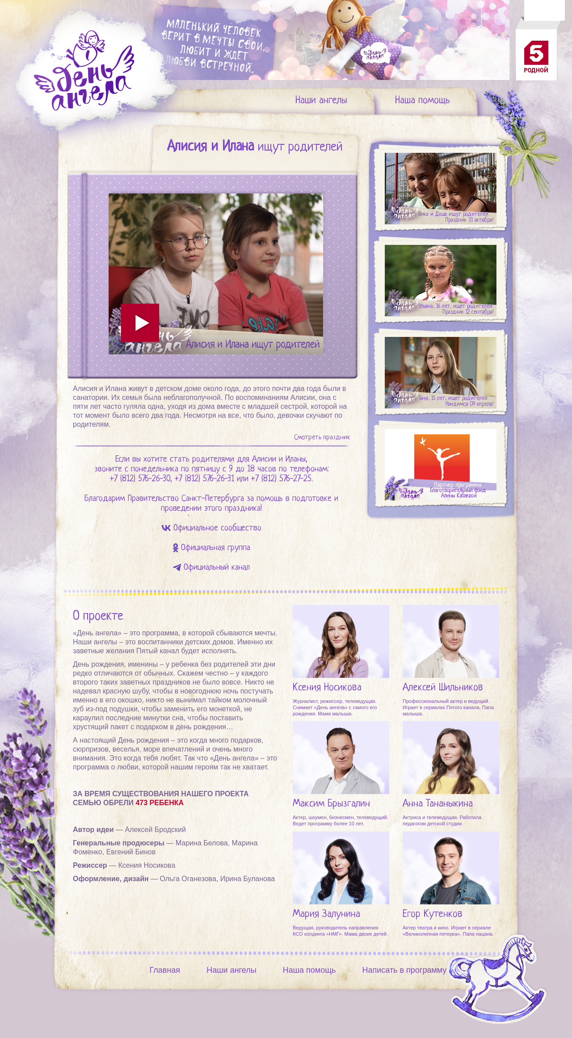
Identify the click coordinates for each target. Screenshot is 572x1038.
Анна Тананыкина (438, 804)
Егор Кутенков (433, 914)
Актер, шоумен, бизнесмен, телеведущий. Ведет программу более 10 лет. (340, 820)
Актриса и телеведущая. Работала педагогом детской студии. (442, 820)
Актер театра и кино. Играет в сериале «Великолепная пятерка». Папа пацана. (448, 931)
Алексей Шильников (443, 687)
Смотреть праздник (322, 437)
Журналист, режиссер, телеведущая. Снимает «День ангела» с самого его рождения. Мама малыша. (335, 707)
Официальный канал (217, 567)
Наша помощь (422, 100)
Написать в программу (404, 970)
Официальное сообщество (217, 528)
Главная (165, 970)
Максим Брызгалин (331, 804)
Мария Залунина (326, 914)
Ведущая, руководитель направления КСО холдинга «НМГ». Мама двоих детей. (340, 931)
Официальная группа (215, 548)
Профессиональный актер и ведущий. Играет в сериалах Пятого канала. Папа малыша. (448, 707)
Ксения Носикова (327, 687)
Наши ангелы (321, 100)
